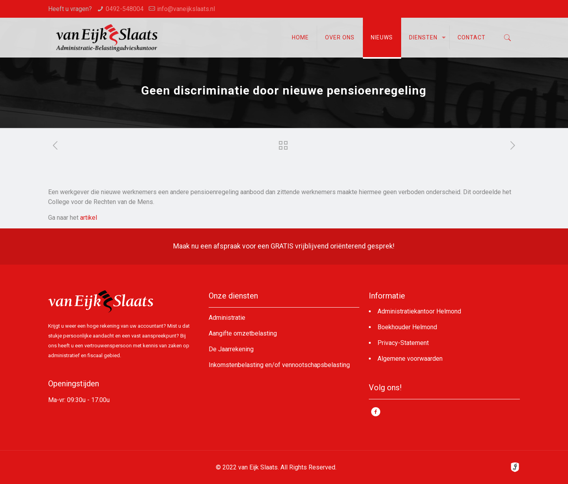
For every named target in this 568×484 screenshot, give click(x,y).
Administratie (227, 317)
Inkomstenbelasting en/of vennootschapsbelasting (279, 365)
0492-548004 (125, 9)
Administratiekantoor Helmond (419, 311)
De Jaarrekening (231, 349)
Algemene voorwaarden (410, 358)
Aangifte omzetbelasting (243, 333)
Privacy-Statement (403, 343)
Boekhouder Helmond (407, 327)
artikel (88, 217)
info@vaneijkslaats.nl (186, 9)
